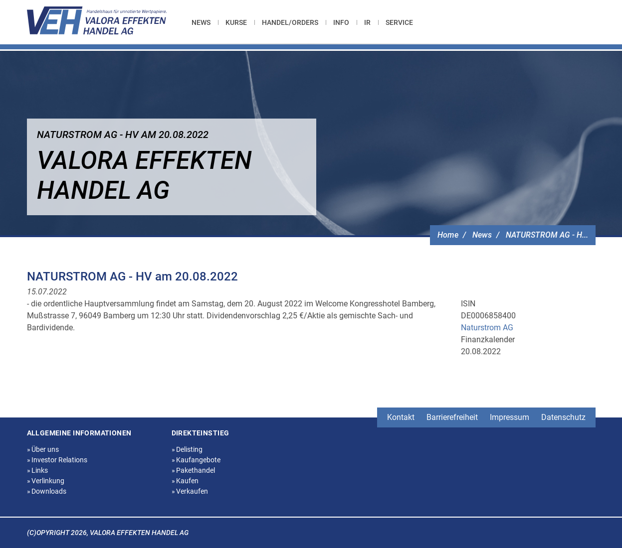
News (201, 22)
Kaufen (185, 481)
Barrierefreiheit (452, 417)
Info (341, 22)
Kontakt (401, 417)
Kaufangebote (196, 460)
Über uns (43, 449)
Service (399, 22)
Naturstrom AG (487, 327)
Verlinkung (46, 481)
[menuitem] (205, 22)
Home (447, 235)
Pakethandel (193, 470)
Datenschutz (563, 417)
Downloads (47, 491)
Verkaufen (190, 491)
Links (37, 470)
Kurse (236, 22)
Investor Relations (57, 460)
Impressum (509, 417)
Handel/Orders (290, 22)
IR (367, 22)
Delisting (187, 449)
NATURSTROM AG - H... (547, 235)
